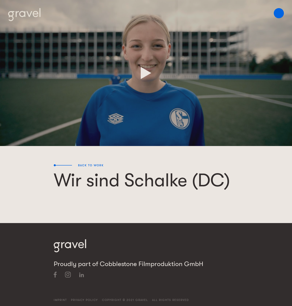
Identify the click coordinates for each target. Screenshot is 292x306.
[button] (279, 13)
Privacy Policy (84, 300)
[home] (24, 14)
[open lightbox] (146, 73)
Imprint (60, 300)
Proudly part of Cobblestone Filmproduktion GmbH (128, 264)
